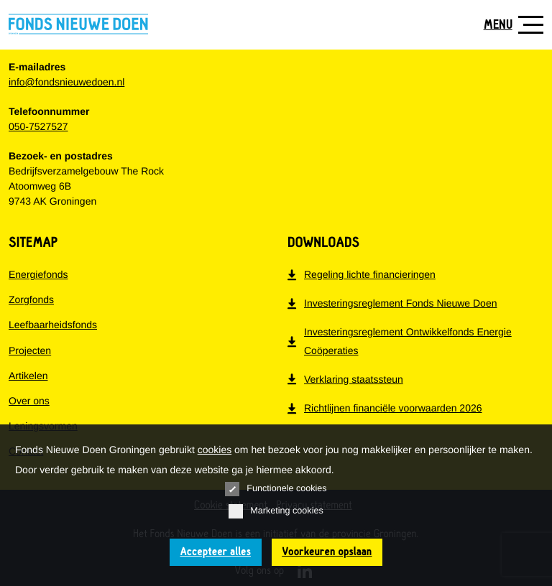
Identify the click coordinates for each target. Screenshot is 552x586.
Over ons (29, 400)
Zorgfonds (31, 299)
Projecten (30, 350)
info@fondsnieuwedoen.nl (66, 82)
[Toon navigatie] (508, 24)
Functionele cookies (275, 489)
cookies (214, 449)
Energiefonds (38, 274)
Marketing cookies (276, 511)
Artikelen (28, 375)
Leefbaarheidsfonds (53, 324)
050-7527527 (38, 126)
